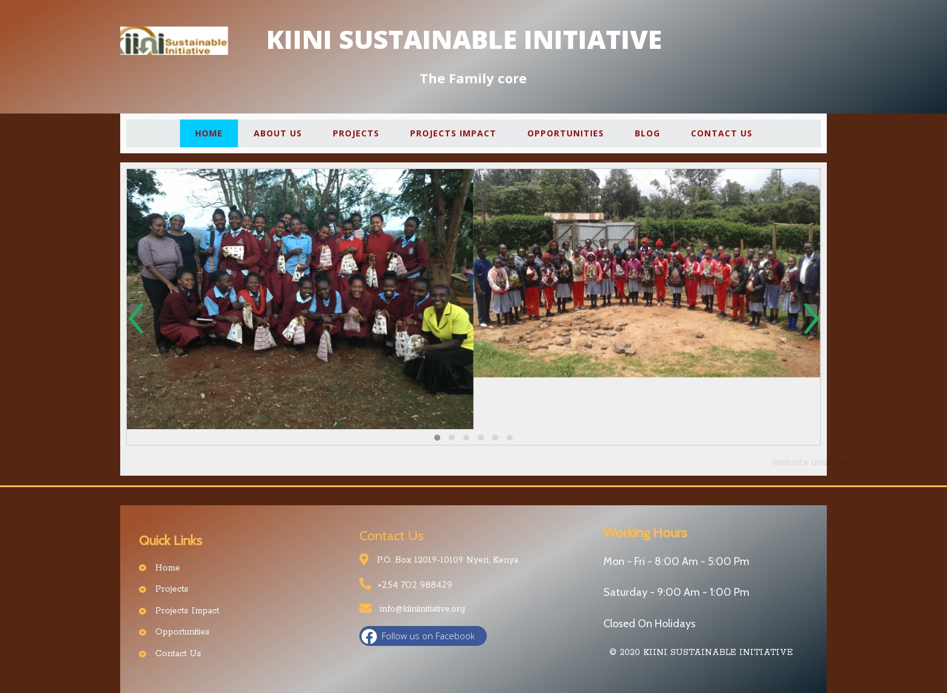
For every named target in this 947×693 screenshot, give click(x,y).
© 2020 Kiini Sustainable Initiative (701, 652)
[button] (437, 438)
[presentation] (136, 310)
